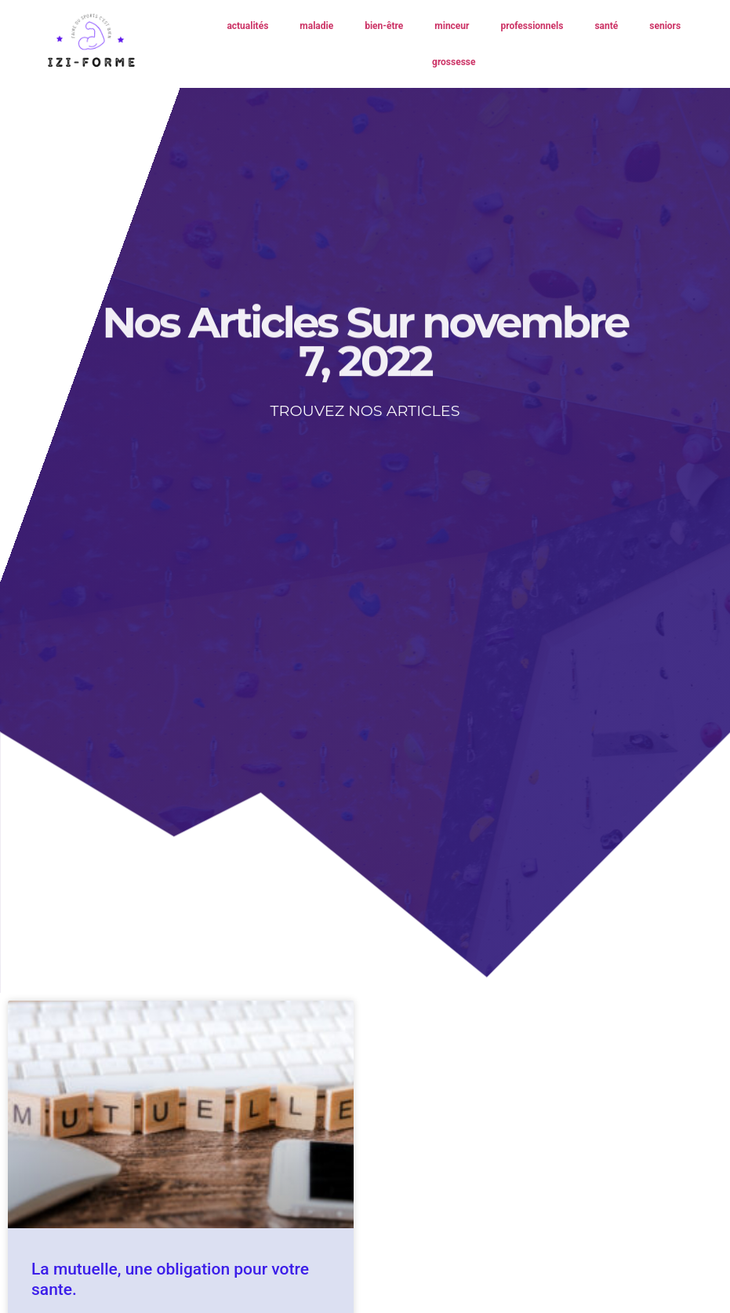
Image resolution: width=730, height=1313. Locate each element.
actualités (247, 25)
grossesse (453, 62)
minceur (451, 25)
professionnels (531, 25)
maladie (316, 25)
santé (606, 25)
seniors (665, 25)
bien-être (384, 25)
